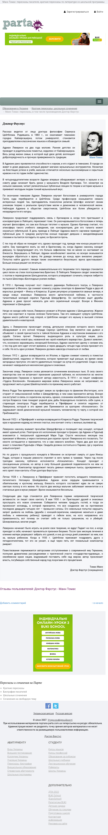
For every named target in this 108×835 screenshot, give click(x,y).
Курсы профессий (57, 753)
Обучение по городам (59, 809)
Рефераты (53, 767)
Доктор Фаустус (52, 736)
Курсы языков (56, 749)
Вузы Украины (15, 749)
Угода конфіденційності (60, 720)
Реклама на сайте (57, 823)
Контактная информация (55, 818)
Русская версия (64, 713)
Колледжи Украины (17, 756)
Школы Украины (57, 771)
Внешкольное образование (21, 767)
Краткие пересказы (13, 688)
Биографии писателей (15, 691)
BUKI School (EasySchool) (55, 797)
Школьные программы (19, 774)
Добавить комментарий (13, 603)
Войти (98, 11)
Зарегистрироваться (76, 11)
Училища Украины (17, 760)
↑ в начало (97, 603)
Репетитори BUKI (57, 802)
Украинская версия (43, 713)
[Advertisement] (54, 70)
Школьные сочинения (15, 695)
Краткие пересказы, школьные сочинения (54, 108)
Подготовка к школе (59, 813)
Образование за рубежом (62, 756)
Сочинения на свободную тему (19, 699)
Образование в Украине (15, 108)
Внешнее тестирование (19, 753)
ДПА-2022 (53, 792)
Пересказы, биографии (19, 763)
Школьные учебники (59, 760)
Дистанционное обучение (62, 763)
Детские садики (56, 806)
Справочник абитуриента (20, 771)
